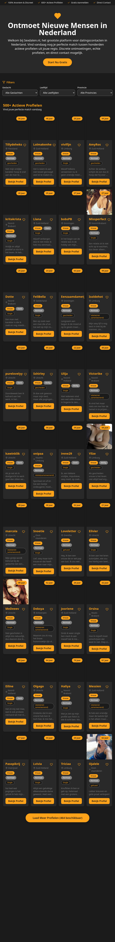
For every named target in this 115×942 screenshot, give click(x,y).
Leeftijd (43, 87)
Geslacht (6, 87)
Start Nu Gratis (57, 62)
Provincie (81, 87)
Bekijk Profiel (15, 181)
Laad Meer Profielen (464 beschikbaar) (57, 818)
